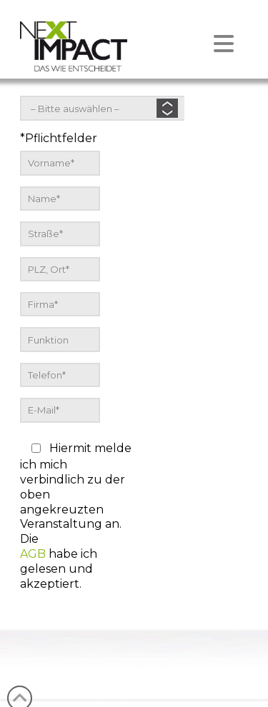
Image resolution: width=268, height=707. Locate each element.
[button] (134, 33)
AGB (33, 554)
